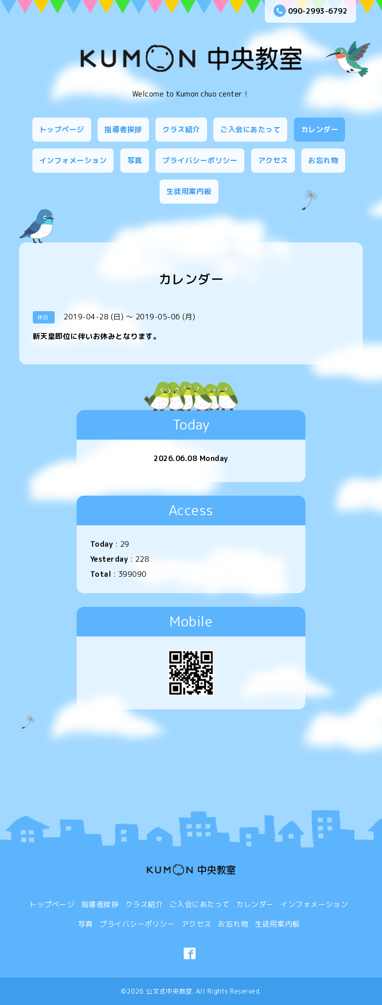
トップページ (61, 129)
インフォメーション (73, 160)
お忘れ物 (323, 160)
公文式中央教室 (169, 991)
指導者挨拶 (123, 129)
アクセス (273, 160)
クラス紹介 (181, 129)
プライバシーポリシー (199, 160)
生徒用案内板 (189, 191)
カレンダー (320, 129)
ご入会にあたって (250, 129)
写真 (134, 160)
